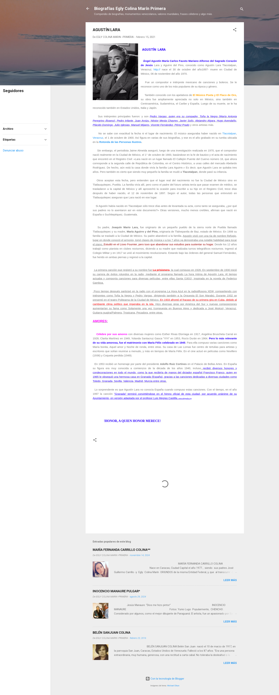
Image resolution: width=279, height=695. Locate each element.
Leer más (230, 580)
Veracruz (98, 137)
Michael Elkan (173, 686)
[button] (235, 30)
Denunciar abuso (13, 150)
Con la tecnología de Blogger (165, 678)
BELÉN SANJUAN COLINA (111, 632)
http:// (157, 69)
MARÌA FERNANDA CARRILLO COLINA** (121, 550)
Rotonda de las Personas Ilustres (120, 141)
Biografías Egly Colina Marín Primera (130, 8)
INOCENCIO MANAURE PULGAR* (116, 591)
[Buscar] (242, 9)
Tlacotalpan (229, 133)
